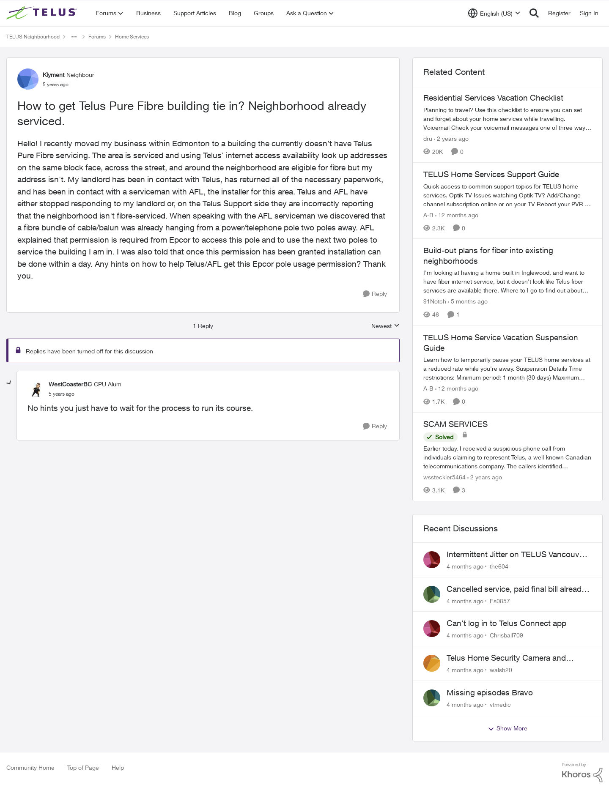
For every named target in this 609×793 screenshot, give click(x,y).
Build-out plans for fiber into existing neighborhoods (488, 255)
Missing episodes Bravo (490, 692)
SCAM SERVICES (455, 424)
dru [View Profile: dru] (427, 138)
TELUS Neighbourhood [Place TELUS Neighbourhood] (33, 36)
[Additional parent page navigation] (74, 37)
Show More (507, 728)
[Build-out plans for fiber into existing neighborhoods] (507, 281)
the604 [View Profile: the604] (499, 566)
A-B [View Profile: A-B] (428, 214)
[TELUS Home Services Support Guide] (507, 194)
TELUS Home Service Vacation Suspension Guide (500, 343)
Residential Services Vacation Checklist (493, 97)
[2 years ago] (451, 138)
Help (118, 767)
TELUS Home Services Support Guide (491, 174)
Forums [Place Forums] (97, 36)
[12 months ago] (456, 214)
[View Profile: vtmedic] (431, 697)
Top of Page (83, 767)
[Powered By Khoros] (582, 772)
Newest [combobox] (385, 326)
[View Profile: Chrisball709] (431, 628)
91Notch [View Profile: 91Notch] (434, 301)
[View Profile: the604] (431, 559)
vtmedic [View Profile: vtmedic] (500, 704)
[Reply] (375, 294)
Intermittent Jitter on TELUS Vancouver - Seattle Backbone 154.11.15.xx (519, 555)
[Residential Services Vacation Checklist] (507, 118)
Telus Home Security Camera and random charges (506, 658)
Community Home (30, 767)
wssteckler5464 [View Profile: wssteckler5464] (444, 477)
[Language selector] (494, 13)
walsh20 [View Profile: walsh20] (501, 669)
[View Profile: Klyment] (27, 79)
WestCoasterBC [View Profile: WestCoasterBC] (70, 384)
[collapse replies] (9, 383)
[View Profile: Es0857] (431, 594)
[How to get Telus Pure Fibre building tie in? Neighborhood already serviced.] (61, 394)
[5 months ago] (468, 301)
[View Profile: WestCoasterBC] (35, 388)
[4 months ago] (465, 566)
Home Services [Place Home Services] (132, 36)
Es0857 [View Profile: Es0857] (500, 600)
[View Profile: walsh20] (431, 663)
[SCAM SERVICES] (507, 457)
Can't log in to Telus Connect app (506, 623)
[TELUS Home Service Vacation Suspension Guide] (507, 368)
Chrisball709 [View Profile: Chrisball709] (506, 635)
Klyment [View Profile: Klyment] (53, 74)
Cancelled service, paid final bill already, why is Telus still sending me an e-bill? (517, 589)
